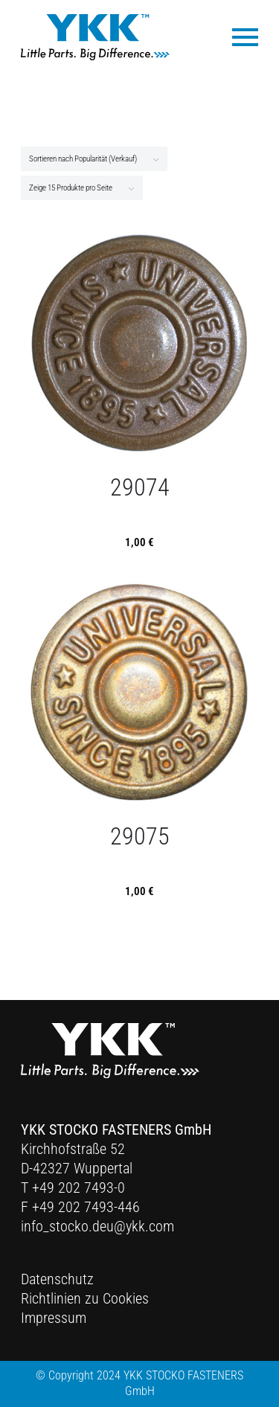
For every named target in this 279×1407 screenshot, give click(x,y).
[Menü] (237, 36)
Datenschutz (57, 1279)
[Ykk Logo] (95, 37)
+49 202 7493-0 (78, 1187)
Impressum (53, 1318)
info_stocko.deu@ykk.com (97, 1226)
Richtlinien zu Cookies (85, 1298)
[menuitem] (237, 36)
